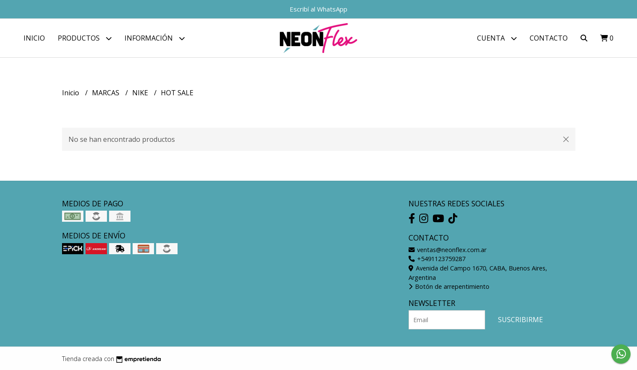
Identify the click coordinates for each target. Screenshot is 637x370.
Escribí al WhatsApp (318, 9)
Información (154, 38)
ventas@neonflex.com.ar (447, 250)
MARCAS (106, 92)
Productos (85, 38)
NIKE (141, 92)
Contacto (549, 38)
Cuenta (497, 38)
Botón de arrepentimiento (449, 286)
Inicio (34, 38)
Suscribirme (520, 319)
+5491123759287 (437, 259)
